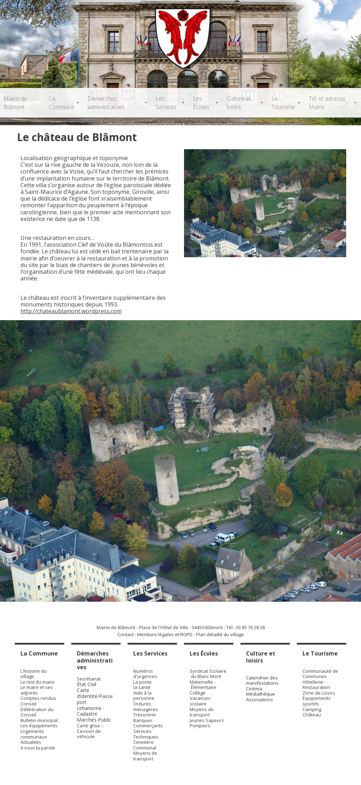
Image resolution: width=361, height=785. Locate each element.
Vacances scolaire (200, 701)
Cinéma (254, 688)
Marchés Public (94, 719)
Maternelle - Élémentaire (203, 685)
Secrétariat (88, 679)
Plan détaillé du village (220, 634)
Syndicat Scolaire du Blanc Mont (208, 674)
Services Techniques (145, 734)
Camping (311, 709)
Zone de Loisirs (318, 693)
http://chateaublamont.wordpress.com (71, 311)
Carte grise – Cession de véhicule (90, 731)
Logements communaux (33, 734)
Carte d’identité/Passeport (95, 696)
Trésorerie (144, 714)
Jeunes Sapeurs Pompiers (207, 723)
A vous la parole (37, 748)
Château (311, 714)
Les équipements (38, 725)
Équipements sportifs (316, 701)
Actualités (30, 742)
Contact (125, 634)
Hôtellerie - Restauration (316, 685)
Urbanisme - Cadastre (91, 711)
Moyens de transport (145, 756)
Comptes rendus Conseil (38, 701)
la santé (142, 687)
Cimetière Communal (144, 745)
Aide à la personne (143, 696)
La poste (142, 682)
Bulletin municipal (39, 720)
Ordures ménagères (145, 707)
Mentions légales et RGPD (164, 634)
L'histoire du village (33, 674)
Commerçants (148, 725)
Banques (143, 720)
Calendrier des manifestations (262, 680)
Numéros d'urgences (145, 674)
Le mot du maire (37, 682)
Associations (259, 699)
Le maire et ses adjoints (36, 690)
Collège (198, 693)
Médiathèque (260, 694)
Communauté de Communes (320, 674)
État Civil (87, 684)
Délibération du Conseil (37, 712)
